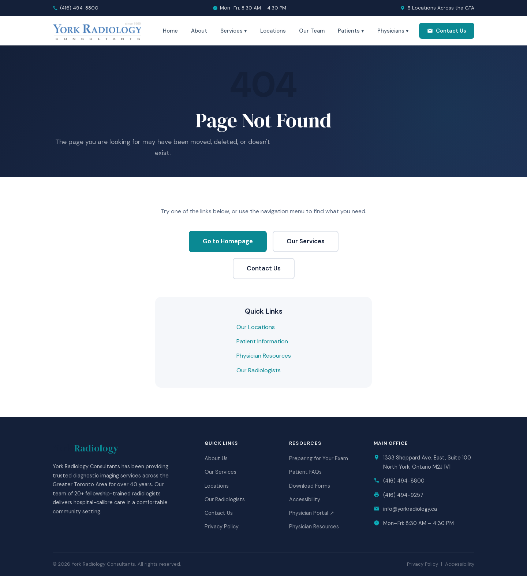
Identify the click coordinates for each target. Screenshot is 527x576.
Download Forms (309, 486)
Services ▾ (233, 30)
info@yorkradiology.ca (410, 509)
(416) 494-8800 (79, 8)
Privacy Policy (222, 526)
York (85, 448)
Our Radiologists (258, 370)
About (199, 30)
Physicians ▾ (393, 30)
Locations (273, 30)
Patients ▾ (351, 30)
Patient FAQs (305, 472)
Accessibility (304, 499)
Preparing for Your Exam (318, 458)
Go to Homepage (228, 241)
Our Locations (255, 327)
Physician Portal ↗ (311, 513)
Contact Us (446, 30)
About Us (216, 458)
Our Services (306, 241)
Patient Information (262, 341)
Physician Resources (263, 355)
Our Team (312, 30)
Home (170, 30)
